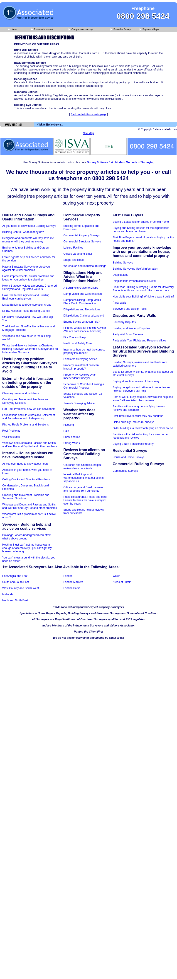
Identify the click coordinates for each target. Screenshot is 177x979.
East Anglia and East (14, 576)
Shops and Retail (74, 259)
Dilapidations (120, 274)
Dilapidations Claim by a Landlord (84, 315)
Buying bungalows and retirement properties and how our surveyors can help (142, 389)
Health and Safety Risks (78, 343)
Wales (116, 576)
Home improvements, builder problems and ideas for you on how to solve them (28, 278)
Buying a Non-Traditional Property (133, 443)
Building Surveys (123, 262)
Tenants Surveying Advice (79, 403)
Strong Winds (72, 443)
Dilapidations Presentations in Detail (134, 281)
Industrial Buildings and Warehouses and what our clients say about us (84, 478)
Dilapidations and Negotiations (82, 309)
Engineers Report (150, 29)
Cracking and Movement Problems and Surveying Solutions (25, 401)
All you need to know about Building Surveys (29, 225)
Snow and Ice (72, 437)
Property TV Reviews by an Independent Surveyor (80, 376)
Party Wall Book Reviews (128, 334)
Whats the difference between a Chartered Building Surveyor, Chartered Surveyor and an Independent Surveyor (30, 349)
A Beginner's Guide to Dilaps (81, 287)
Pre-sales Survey (121, 29)
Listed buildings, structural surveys (133, 422)
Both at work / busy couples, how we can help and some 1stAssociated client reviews (143, 398)
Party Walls (119, 302)
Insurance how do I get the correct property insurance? (84, 351)
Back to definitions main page (88, 114)
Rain (66, 431)
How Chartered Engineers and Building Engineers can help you (25, 297)
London (68, 576)
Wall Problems (11, 436)
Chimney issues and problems (20, 393)
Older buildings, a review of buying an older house (143, 428)
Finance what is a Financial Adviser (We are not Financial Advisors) (85, 329)
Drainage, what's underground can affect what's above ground (26, 537)
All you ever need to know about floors (25, 463)
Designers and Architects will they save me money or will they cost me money (28, 240)
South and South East (15, 582)
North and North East (15, 600)
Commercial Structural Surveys (82, 241)
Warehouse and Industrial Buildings (85, 266)
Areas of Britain (122, 582)
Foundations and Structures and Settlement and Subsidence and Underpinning (28, 416)
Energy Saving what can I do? (82, 321)
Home (12, 29)
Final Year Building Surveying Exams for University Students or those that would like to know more (143, 288)
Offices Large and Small (78, 253)
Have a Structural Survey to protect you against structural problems (26, 268)
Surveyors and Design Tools (130, 308)
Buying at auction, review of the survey (136, 381)
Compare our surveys (81, 29)
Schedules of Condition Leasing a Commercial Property (84, 386)
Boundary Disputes (124, 322)
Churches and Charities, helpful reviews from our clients (82, 466)
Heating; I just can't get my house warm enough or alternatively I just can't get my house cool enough (27, 548)
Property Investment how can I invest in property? (82, 367)
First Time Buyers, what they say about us (138, 416)
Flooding (69, 424)
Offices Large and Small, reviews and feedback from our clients (83, 489)
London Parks (72, 588)
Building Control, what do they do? (23, 232)
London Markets (73, 582)
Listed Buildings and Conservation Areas (26, 304)
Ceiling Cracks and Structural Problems (26, 479)
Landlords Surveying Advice (80, 359)
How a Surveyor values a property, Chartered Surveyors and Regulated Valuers (29, 287)
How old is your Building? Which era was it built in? (143, 296)
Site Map (88, 133)
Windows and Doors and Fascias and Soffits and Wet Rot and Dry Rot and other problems (29, 444)
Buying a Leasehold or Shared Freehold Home (141, 221)
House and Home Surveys (129, 457)
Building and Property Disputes (131, 328)
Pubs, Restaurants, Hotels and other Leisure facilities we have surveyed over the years (85, 500)
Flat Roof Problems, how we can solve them (28, 409)
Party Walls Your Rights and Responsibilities (139, 340)
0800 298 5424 (143, 16)
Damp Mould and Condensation (83, 293)
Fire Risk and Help (75, 337)
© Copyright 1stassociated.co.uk (157, 129)
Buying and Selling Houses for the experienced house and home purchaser (141, 229)
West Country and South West (20, 588)
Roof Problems (11, 430)
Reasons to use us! (42, 29)
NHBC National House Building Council (26, 310)
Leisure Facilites (73, 247)
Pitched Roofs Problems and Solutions (25, 424)
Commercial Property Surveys (82, 235)
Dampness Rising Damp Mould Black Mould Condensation (82, 301)
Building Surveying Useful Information (135, 268)
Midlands (7, 594)
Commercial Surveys (125, 470)
